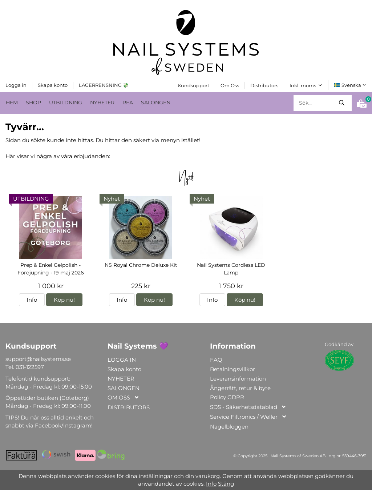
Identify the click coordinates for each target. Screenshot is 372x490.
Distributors (264, 85)
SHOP (33, 102)
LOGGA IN (122, 359)
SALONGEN (155, 102)
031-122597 (30, 367)
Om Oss (230, 85)
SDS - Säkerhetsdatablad (248, 407)
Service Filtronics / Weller (248, 417)
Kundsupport (193, 85)
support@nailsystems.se (38, 359)
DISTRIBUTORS (129, 406)
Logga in (16, 85)
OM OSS (124, 398)
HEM (12, 102)
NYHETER (102, 102)
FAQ (216, 359)
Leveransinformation (238, 378)
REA (127, 102)
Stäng (226, 483)
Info (32, 299)
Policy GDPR (227, 397)
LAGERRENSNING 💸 (104, 85)
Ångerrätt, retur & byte (240, 387)
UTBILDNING (65, 102)
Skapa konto (53, 85)
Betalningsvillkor (232, 369)
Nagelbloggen (229, 426)
